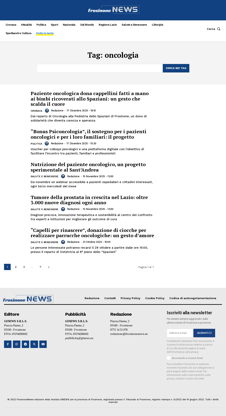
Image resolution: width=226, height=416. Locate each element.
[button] (214, 29)
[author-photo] (47, 111)
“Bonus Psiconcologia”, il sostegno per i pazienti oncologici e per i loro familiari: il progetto (88, 134)
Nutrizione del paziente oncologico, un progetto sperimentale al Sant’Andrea (88, 167)
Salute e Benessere (44, 176)
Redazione (57, 110)
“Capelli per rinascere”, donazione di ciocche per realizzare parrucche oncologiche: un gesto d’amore (92, 232)
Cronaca (36, 110)
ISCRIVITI (204, 332)
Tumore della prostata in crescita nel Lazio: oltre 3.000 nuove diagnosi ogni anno (89, 199)
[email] (180, 333)
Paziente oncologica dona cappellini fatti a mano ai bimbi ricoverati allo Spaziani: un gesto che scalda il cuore (90, 98)
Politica (36, 143)
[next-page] (48, 267)
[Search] (176, 68)
